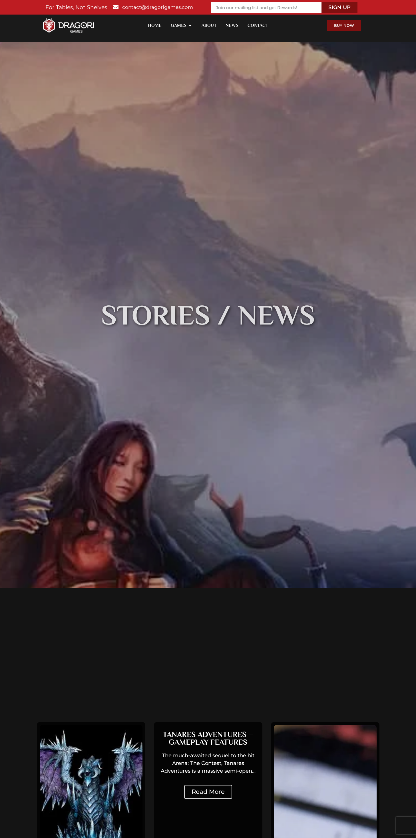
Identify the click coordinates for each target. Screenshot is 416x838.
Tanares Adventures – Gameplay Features (208, 738)
